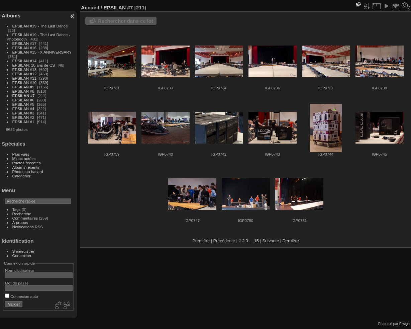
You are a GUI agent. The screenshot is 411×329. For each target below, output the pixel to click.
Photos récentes (26, 163)
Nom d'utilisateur (19, 270)
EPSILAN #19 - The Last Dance (40, 26)
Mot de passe (17, 283)
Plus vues (20, 154)
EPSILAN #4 (23, 108)
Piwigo (404, 324)
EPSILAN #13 (24, 69)
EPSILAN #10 (24, 82)
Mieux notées (24, 158)
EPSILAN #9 (23, 87)
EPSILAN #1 (23, 121)
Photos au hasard (27, 171)
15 (256, 240)
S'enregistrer (23, 251)
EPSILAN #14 (24, 61)
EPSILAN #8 (23, 91)
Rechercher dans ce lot (125, 21)
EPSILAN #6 (23, 100)
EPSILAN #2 (23, 117)
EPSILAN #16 (24, 48)
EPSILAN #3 (23, 113)
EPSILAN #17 (24, 43)
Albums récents (25, 167)
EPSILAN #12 (24, 74)
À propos (20, 222)
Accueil (90, 7)
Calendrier (21, 176)
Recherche (21, 214)
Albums (11, 15)
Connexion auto (21, 296)
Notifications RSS (27, 227)
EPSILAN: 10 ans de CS (33, 65)
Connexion (21, 255)
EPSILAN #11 (24, 78)
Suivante (270, 240)
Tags (16, 209)
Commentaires (25, 218)
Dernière (291, 240)
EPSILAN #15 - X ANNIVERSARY (42, 52)
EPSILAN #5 (23, 104)
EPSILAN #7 (23, 95)
